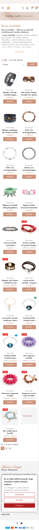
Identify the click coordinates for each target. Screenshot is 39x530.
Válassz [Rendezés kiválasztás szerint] (13, 64)
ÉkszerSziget (10, 90)
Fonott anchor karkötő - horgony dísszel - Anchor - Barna (29, 284)
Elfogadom (19, 505)
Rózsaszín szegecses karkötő (10, 394)
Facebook (17, 523)
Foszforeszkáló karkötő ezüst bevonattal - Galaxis (29, 320)
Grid (3, 60)
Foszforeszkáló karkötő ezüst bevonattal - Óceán (10, 358)
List (6, 60)
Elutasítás (19, 500)
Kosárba (10, 101)
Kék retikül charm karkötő (10, 432)
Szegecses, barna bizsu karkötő (29, 394)
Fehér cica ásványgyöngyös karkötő (10, 170)
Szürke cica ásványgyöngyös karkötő (29, 170)
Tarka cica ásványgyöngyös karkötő (29, 132)
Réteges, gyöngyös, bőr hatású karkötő (10, 131)
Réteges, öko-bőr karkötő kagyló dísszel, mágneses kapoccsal (10, 96)
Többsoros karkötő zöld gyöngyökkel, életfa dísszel (10, 207)
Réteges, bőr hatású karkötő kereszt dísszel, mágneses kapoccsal (10, 284)
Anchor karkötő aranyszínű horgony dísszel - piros (29, 245)
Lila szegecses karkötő (29, 356)
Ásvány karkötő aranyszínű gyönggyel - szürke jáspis (10, 246)
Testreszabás (19, 494)
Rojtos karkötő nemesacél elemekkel (29, 206)
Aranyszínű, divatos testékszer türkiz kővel (10, 320)
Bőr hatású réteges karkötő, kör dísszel (29, 93)
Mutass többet (19, 52)
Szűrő (32, 64)
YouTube (22, 523)
